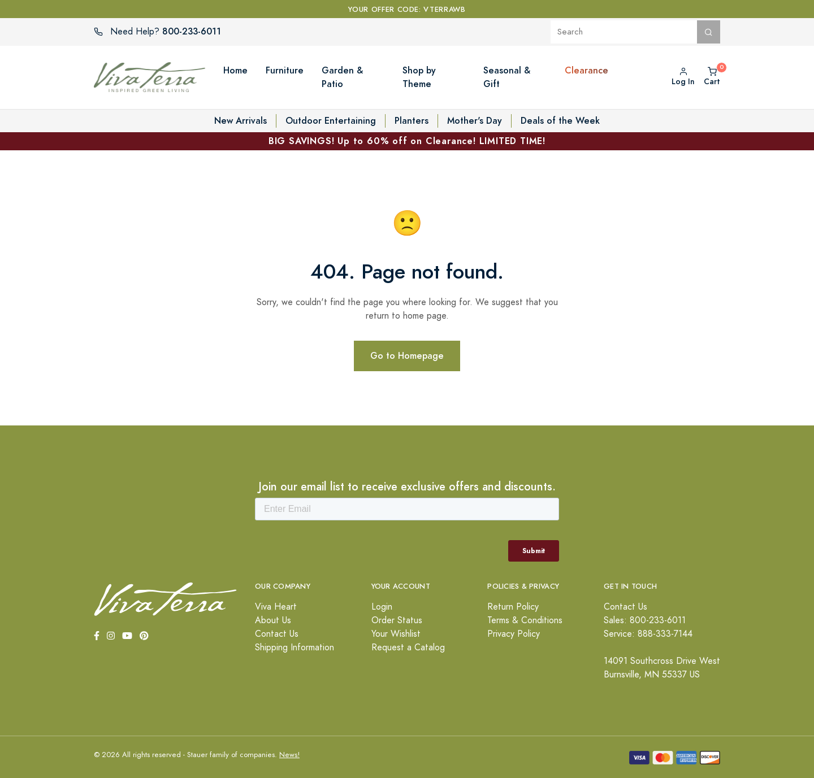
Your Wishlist (396, 634)
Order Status (396, 620)
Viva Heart (276, 607)
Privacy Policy (513, 634)
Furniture (285, 70)
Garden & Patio (342, 77)
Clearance (586, 70)
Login (381, 607)
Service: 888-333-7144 (648, 634)
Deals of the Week (560, 120)
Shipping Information (294, 647)
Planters (411, 120)
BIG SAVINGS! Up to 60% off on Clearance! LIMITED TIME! (407, 140)
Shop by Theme (419, 77)
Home (235, 70)
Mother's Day (474, 120)
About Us (273, 620)
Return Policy (513, 607)
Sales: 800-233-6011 (645, 620)
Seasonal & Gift (506, 77)
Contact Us (276, 634)
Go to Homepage (407, 355)
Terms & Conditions (524, 620)
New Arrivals (240, 120)
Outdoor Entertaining (330, 120)
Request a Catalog (408, 647)
